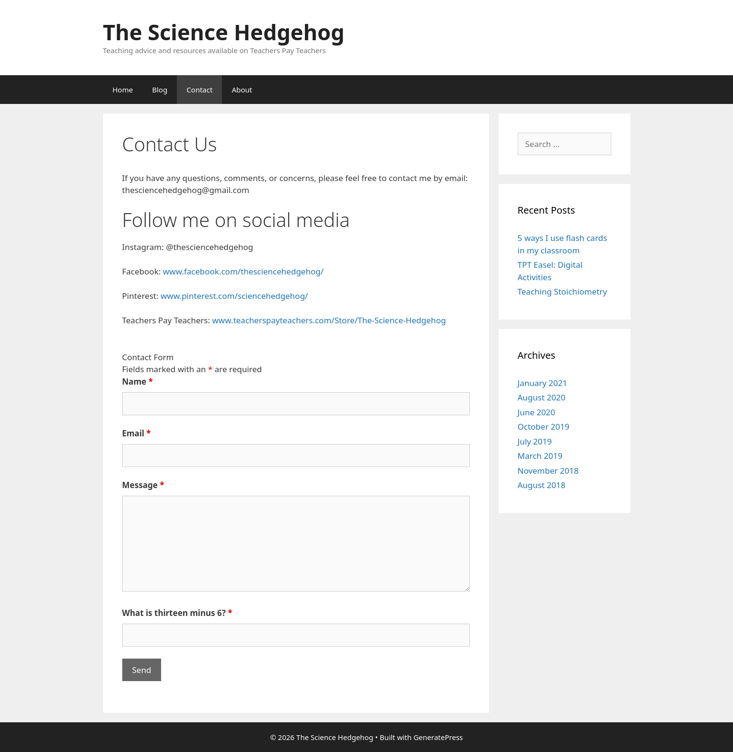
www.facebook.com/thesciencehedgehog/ (243, 271)
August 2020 (542, 397)
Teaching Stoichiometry (562, 291)
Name (137, 381)
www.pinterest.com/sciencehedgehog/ (234, 295)
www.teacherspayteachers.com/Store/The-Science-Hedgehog (329, 320)
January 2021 (543, 382)
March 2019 (540, 455)
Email (136, 433)
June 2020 (537, 412)
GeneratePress (438, 737)
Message (143, 484)
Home (123, 89)
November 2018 (548, 470)
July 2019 (535, 441)
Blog (159, 89)
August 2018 (542, 484)
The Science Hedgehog (224, 31)
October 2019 (544, 426)
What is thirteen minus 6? (177, 612)
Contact (199, 89)
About (242, 89)
